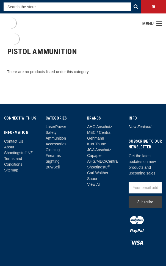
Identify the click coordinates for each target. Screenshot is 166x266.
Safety (51, 132)
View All (94, 184)
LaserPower (56, 126)
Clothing (53, 150)
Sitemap (11, 170)
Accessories (56, 144)
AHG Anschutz (99, 126)
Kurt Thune (96, 144)
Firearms (53, 155)
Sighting (53, 161)
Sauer (92, 178)
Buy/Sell (53, 167)
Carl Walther (97, 173)
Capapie (94, 155)
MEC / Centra (98, 132)
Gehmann (95, 138)
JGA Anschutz (99, 150)
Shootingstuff (98, 167)
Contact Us (13, 141)
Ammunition (56, 138)
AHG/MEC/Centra (102, 161)
